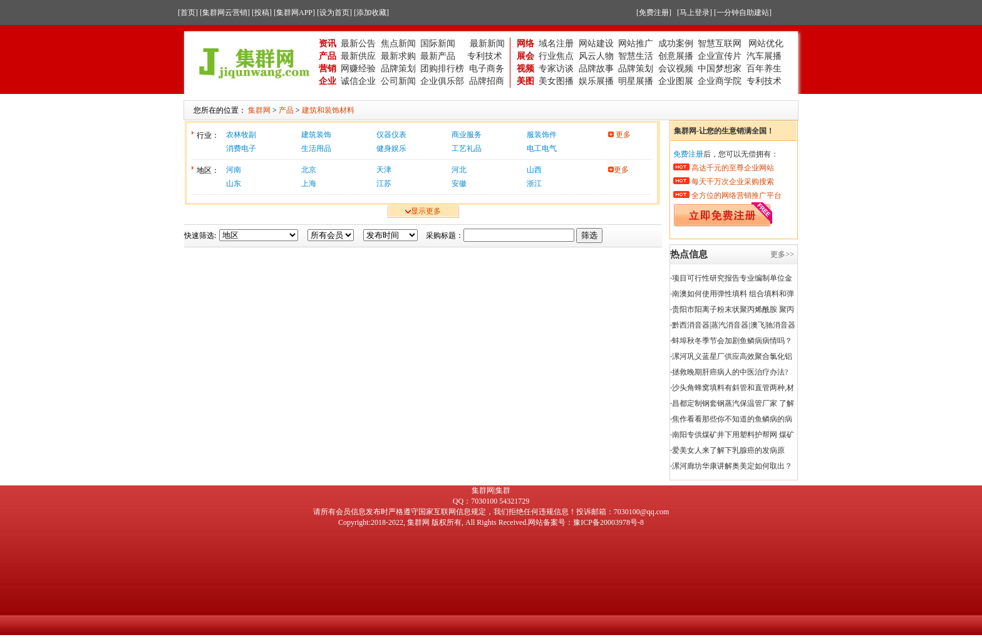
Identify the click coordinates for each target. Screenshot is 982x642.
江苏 (383, 183)
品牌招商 (486, 81)
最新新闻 (487, 43)
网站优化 (765, 43)
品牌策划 (398, 68)
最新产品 (437, 56)
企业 (327, 81)
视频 (525, 68)
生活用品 (316, 148)
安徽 (459, 183)
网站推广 (635, 43)
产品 (327, 56)
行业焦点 (556, 56)
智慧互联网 (721, 43)
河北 (459, 169)
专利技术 (484, 56)
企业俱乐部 (442, 81)
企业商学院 (720, 81)
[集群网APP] (294, 12)
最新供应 (358, 56)
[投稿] (262, 12)
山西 (534, 169)
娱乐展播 (596, 81)
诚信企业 (358, 81)
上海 (308, 183)
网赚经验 (358, 68)
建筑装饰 (316, 134)
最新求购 (398, 56)
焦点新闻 (398, 43)
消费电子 (241, 148)
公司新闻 (398, 81)
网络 (525, 43)
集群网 (418, 522)
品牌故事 (596, 68)
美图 (525, 81)
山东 (233, 183)
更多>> (782, 254)
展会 (525, 56)
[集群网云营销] (225, 12)
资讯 (327, 43)
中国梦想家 (720, 68)
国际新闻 (437, 43)
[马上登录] (694, 12)
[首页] (188, 12)
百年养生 (764, 68)
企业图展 (675, 81)
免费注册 (688, 154)
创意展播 (675, 56)
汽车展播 (764, 56)
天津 (383, 169)
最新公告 (358, 43)
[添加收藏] (371, 12)
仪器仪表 (391, 134)
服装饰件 (542, 134)
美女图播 (556, 81)
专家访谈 (556, 68)
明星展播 (635, 81)
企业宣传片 (720, 56)
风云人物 (596, 56)
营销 (327, 68)
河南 (233, 169)
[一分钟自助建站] (743, 12)
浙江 (534, 183)
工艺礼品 (467, 148)
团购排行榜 (442, 68)
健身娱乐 (391, 148)
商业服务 (467, 134)
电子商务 (486, 68)
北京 (308, 169)
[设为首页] (334, 12)
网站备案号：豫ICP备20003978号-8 (586, 522)
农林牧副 (241, 134)
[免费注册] (653, 12)
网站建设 (596, 43)
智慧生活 (635, 56)
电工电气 (542, 148)
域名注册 (556, 43)
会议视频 (675, 68)
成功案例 (675, 43)
